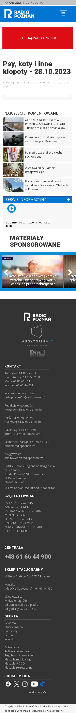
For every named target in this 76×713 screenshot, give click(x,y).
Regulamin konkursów (18, 655)
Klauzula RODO (14, 663)
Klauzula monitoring (17, 659)
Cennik (8, 635)
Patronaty (10, 631)
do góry (37, 692)
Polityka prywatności (17, 651)
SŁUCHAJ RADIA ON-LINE (38, 38)
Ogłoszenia (11, 647)
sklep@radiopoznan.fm (19, 588)
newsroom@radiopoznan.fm (23, 409)
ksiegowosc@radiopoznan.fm (23, 458)
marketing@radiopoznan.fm (22, 421)
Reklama (10, 623)
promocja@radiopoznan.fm (22, 434)
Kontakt (9, 639)
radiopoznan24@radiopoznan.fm (25, 397)
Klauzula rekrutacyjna (18, 667)
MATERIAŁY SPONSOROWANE (35, 241)
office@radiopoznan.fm (19, 446)
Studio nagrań (13, 627)
